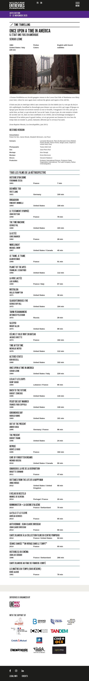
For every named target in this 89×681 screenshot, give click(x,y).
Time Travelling (22, 24)
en (41, 2)
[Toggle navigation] (78, 6)
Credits (25, 676)
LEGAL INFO (13, 676)
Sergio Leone (16, 39)
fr (38, 2)
